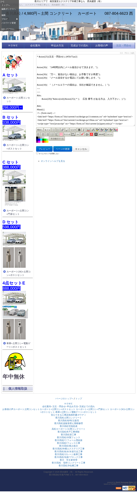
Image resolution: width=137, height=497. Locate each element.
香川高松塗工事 (68, 434)
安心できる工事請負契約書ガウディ (68, 415)
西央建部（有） (67, 472)
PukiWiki (114, 484)
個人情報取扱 (17, 388)
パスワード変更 (9, 23)
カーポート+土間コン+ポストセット (17, 147)
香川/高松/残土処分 (68, 446)
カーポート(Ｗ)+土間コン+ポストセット (18, 273)
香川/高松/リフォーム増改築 (68, 440)
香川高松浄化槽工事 (68, 465)
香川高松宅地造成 (68, 426)
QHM (134, 484)
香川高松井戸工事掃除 (68, 431)
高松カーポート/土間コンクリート (68, 429)
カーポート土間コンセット (18, 99)
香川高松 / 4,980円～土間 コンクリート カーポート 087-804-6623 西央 (69, 15)
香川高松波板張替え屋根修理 (68, 423)
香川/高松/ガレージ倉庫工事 (68, 454)
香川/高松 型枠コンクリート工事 (68, 462)
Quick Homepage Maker (125, 482)
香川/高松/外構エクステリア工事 (68, 448)
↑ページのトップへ (64, 398)
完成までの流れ (79, 45)
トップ (78, 398)
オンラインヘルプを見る (53, 161)
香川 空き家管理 (68, 460)
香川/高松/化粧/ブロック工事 (68, 457)
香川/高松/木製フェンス (68, 437)
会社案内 (35, 45)
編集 (4, 15)
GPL (130, 484)
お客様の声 (101, 45)
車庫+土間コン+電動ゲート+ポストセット (18, 345)
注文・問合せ (123, 45)
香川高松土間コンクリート (68, 417)
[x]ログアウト (8, 29)
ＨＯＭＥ (14, 45)
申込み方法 (57, 45)
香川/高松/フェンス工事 (68, 443)
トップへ (6, 5)
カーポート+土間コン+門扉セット (17, 212)
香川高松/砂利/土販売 (68, 420)
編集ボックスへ (9, 9)
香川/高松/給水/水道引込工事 (68, 451)
